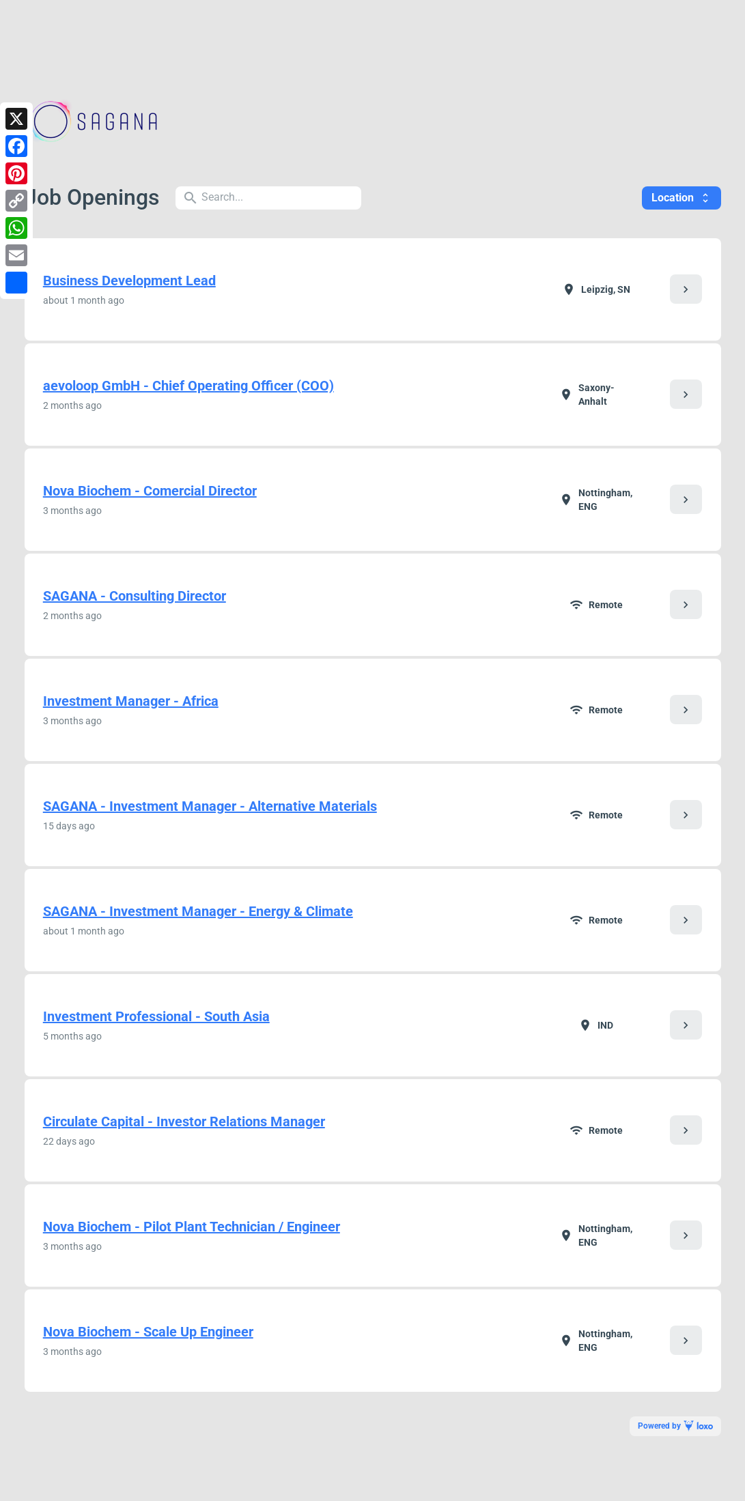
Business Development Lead (129, 280)
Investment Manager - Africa (131, 701)
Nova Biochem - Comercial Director (150, 491)
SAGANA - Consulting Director (134, 596)
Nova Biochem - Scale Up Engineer (148, 1332)
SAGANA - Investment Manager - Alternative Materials (210, 806)
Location (681, 197)
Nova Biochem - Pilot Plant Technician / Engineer (191, 1226)
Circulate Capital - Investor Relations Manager (184, 1121)
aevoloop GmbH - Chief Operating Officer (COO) (188, 385)
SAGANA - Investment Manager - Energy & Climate (198, 911)
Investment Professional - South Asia (156, 1016)
